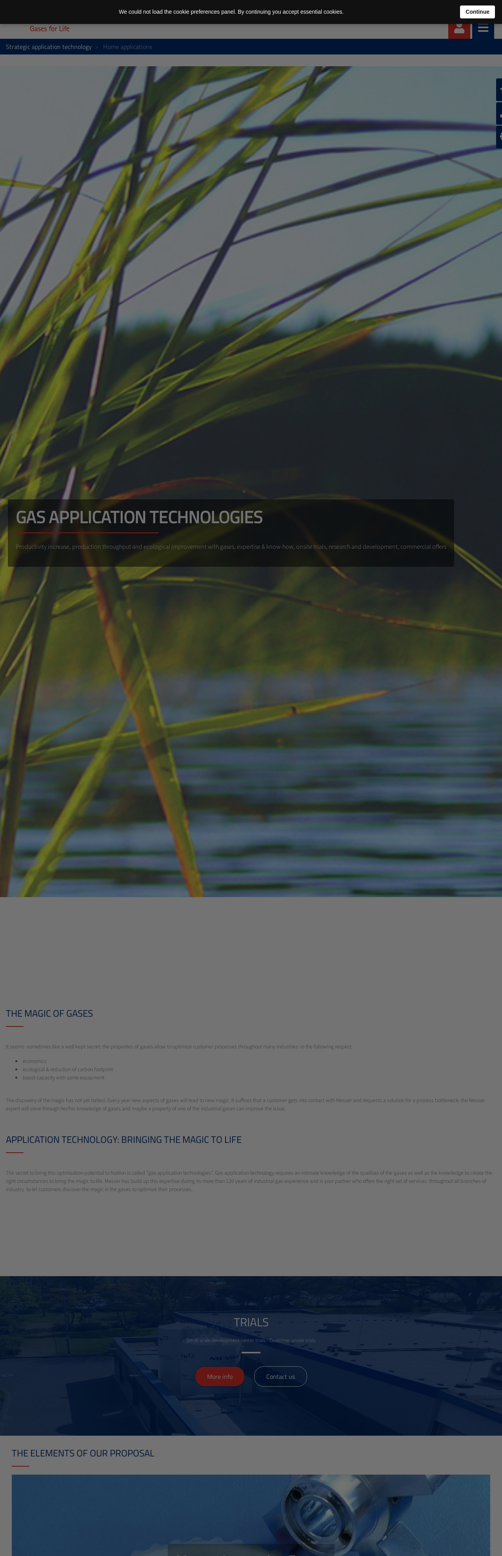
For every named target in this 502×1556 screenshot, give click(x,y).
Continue (477, 12)
